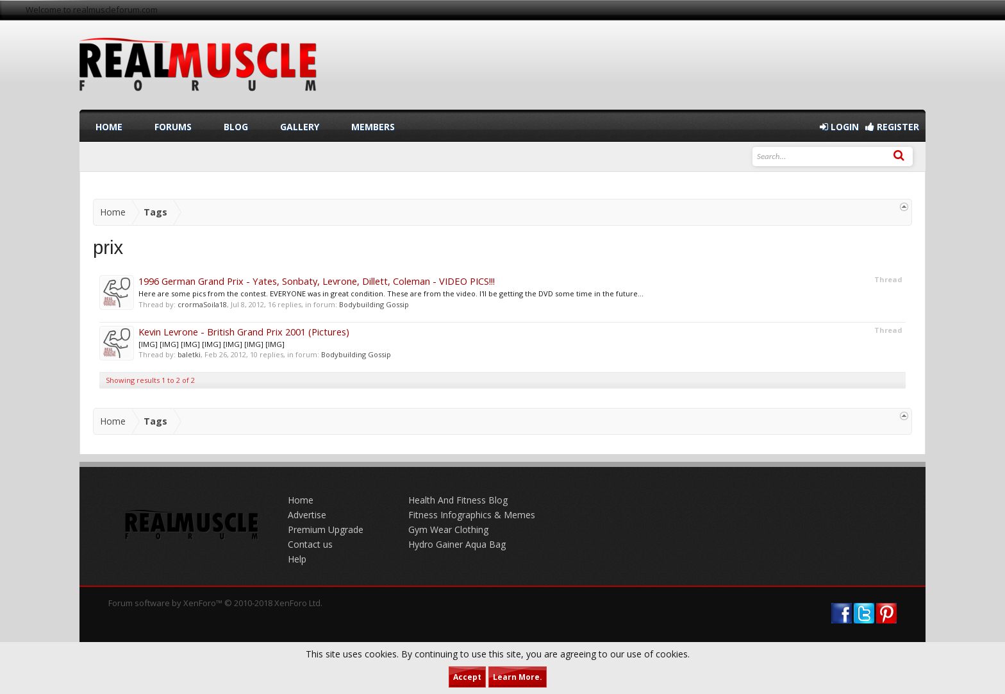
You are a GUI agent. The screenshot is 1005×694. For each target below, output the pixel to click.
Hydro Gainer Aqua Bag (457, 544)
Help (297, 559)
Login (839, 127)
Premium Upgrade (325, 529)
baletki (189, 354)
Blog (236, 127)
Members (373, 127)
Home (109, 127)
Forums (173, 127)
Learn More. (517, 677)
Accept (467, 677)
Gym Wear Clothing (448, 529)
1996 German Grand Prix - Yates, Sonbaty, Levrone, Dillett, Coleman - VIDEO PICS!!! (316, 281)
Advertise (307, 515)
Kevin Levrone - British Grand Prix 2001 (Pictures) (243, 331)
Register (892, 127)
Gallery (299, 127)
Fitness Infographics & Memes (471, 515)
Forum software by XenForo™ (215, 603)
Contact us (310, 544)
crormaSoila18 (202, 304)
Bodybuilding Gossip (374, 304)
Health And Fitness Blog (458, 500)
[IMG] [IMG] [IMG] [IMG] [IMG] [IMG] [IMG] (211, 344)
